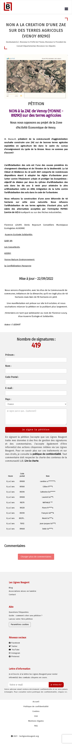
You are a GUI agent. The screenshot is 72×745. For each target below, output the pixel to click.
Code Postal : (12, 377)
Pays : (8, 399)
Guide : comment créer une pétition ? (25, 616)
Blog (11, 588)
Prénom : (10, 355)
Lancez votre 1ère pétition (21, 619)
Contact (12, 595)
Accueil (36, 702)
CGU (36, 716)
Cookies (36, 711)
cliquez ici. (63, 692)
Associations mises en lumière (22, 591)
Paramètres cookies (20, 624)
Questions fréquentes (19, 612)
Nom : (8, 366)
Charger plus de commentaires (36, 556)
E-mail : (9, 388)
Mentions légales (36, 721)
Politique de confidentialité (36, 707)
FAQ (36, 726)
